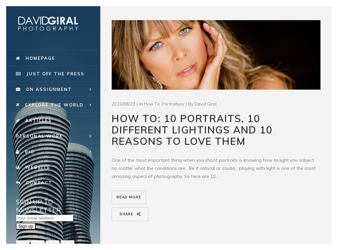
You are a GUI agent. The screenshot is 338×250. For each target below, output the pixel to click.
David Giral (205, 103)
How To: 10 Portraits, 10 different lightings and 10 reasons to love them (192, 129)
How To (152, 103)
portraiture (173, 103)
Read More (129, 197)
